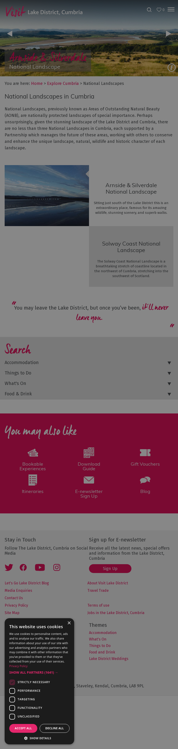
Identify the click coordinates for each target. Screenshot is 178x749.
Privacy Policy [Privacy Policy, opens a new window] (18, 666)
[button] (39, 672)
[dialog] (89, 374)
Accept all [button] (23, 728)
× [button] (69, 623)
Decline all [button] (54, 728)
